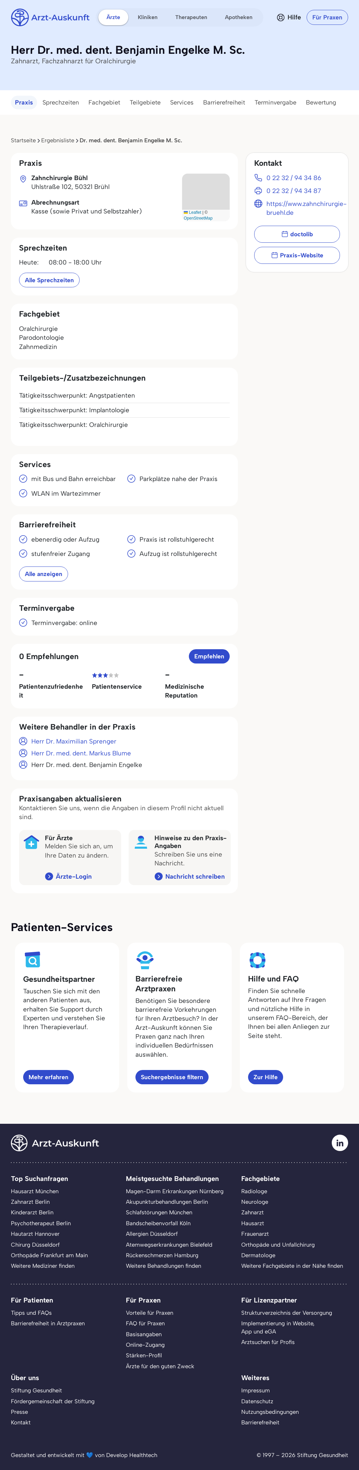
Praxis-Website (297, 255)
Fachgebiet (104, 102)
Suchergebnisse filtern (172, 1077)
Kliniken (148, 17)
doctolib (297, 234)
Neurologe (254, 1201)
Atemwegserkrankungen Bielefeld (169, 1244)
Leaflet (192, 212)
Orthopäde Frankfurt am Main (49, 1255)
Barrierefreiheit (224, 102)
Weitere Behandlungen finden (163, 1265)
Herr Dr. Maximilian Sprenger (73, 741)
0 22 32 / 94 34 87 (293, 191)
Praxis (24, 102)
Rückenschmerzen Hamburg (162, 1255)
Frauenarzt (255, 1233)
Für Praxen (327, 17)
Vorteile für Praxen (149, 1312)
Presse (19, 1411)
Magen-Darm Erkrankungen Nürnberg (175, 1191)
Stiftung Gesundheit (36, 1390)
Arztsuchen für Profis (268, 1342)
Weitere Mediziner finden (43, 1265)
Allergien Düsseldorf (152, 1233)
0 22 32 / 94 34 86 (293, 178)
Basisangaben (144, 1334)
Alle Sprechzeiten (49, 280)
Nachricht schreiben (195, 876)
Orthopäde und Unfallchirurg (278, 1244)
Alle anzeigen (43, 573)
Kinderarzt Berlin (32, 1212)
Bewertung (321, 102)
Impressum (255, 1390)
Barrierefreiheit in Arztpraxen (48, 1323)
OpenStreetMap (198, 218)
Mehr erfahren (48, 1077)
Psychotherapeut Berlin (41, 1223)
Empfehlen (209, 656)
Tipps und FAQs (31, 1312)
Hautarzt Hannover (35, 1233)
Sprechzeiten (61, 102)
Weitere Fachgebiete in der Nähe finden (292, 1265)
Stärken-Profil (144, 1355)
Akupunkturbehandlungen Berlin (167, 1201)
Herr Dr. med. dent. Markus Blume (81, 753)
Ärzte (113, 17)
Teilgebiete (145, 102)
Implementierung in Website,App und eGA (277, 1327)
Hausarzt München (35, 1191)
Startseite (23, 140)
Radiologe (254, 1191)
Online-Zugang (145, 1344)
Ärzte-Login (74, 876)
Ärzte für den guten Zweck (160, 1366)
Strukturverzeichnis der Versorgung (286, 1312)
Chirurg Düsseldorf (35, 1244)
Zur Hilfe (266, 1077)
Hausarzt (252, 1223)
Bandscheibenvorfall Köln (158, 1223)
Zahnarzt (252, 1212)
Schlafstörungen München (159, 1212)
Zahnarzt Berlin (30, 1201)
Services (182, 102)
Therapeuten (191, 17)
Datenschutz (257, 1401)
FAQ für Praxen (145, 1323)
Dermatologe (258, 1255)
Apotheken (238, 17)
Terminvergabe (275, 102)
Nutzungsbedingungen (270, 1411)
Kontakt (21, 1422)
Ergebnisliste (57, 140)
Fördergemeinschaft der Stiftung (53, 1401)
